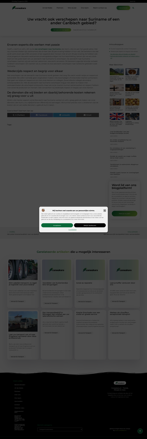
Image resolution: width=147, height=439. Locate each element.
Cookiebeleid (72, 229)
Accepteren (57, 225)
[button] (105, 210)
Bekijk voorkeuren (90, 225)
